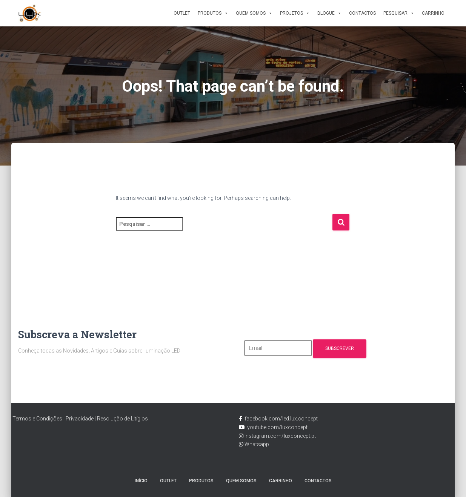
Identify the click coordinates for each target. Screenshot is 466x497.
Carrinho (433, 13)
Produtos (213, 13)
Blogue (329, 13)
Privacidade (80, 419)
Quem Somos (254, 13)
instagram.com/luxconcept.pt (279, 436)
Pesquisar (398, 13)
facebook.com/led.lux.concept (281, 419)
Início (141, 480)
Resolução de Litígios (122, 419)
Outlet (182, 13)
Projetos (295, 13)
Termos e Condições (37, 419)
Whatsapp (256, 444)
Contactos (362, 13)
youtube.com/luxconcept (276, 427)
